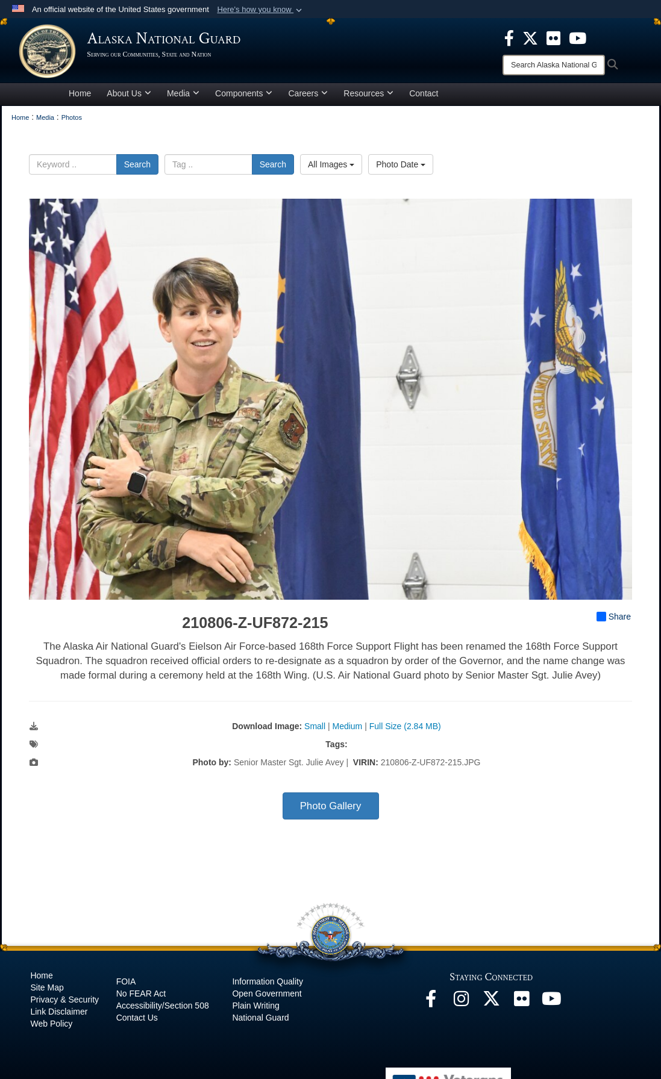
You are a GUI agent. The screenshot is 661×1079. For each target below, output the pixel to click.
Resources (368, 99)
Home (80, 99)
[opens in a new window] (509, 37)
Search (137, 170)
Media (183, 99)
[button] (260, 10)
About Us (129, 99)
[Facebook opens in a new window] (431, 1007)
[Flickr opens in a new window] (521, 1007)
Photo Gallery (331, 811)
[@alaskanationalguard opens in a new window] (461, 1007)
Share (614, 622)
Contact (423, 99)
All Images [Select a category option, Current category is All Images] (331, 170)
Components (243, 99)
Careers (308, 99)
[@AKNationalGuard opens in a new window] (491, 1007)
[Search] (554, 65)
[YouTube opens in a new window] (551, 1007)
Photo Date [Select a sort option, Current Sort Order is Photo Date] (400, 170)
